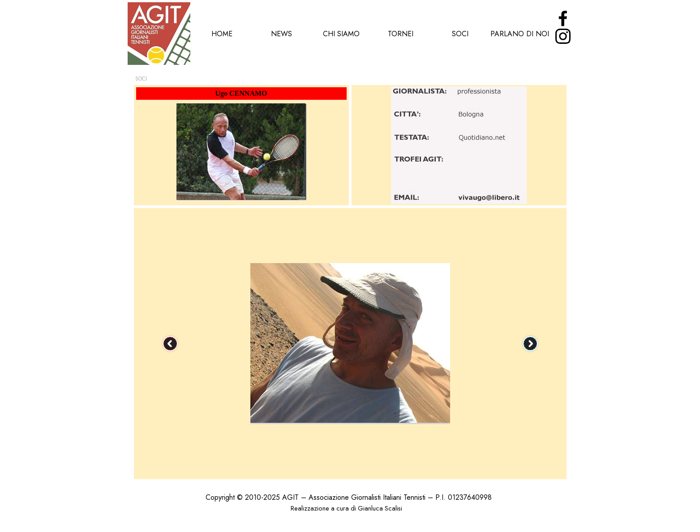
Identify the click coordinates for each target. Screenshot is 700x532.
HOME (221, 34)
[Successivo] (530, 344)
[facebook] (563, 18)
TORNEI (400, 34)
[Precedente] (170, 344)
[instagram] (563, 36)
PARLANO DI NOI (519, 34)
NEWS (281, 34)
